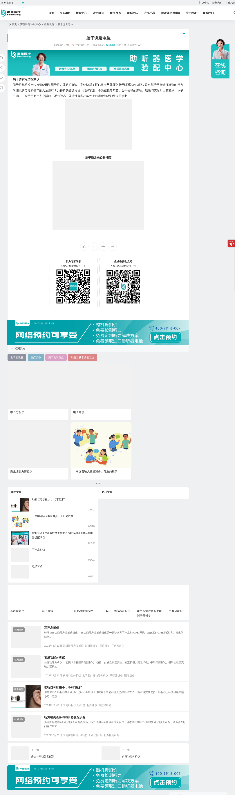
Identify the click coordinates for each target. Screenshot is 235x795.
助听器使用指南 (177, 13)
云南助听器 (76, 638)
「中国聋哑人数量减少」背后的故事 (52, 434)
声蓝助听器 (112, 638)
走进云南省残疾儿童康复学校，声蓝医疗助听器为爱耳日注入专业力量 (207, 112)
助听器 (88, 638)
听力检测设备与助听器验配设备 (72, 650)
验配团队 (138, 13)
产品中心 (155, 13)
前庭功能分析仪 (83, 528)
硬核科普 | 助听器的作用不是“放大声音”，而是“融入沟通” (207, 79)
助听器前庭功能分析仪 (102, 603)
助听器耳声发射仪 (80, 568)
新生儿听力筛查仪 (102, 389)
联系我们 (214, 13)
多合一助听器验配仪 (117, 528)
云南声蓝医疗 (78, 673)
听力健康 (99, 638)
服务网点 (121, 13)
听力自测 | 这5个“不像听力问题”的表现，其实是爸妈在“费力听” (208, 96)
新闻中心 (87, 13)
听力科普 (104, 13)
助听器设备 (98, 568)
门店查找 (204, 2)
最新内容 (217, 2)
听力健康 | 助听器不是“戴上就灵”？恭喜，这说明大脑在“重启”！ (208, 45)
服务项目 (71, 13)
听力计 (196, 204)
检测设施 (49, 24)
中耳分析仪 (17, 389)
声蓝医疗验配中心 (30, 24)
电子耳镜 (56, 389)
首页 (58, 13)
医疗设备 (112, 568)
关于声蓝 (197, 13)
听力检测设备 (118, 673)
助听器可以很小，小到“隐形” (48, 417)
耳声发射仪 (38, 467)
